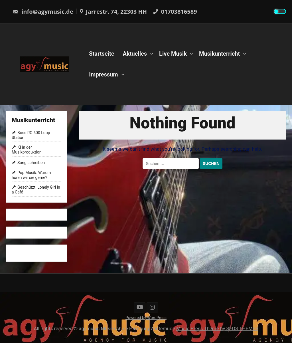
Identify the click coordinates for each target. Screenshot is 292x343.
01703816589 (175, 11)
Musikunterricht (219, 53)
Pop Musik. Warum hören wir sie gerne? (31, 175)
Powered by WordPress (146, 317)
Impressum (103, 74)
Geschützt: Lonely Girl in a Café (36, 190)
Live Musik (173, 53)
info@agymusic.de (43, 11)
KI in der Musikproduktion (27, 150)
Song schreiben (31, 162)
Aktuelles (135, 53)
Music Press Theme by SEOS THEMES (217, 328)
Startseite (101, 53)
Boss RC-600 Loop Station (31, 135)
